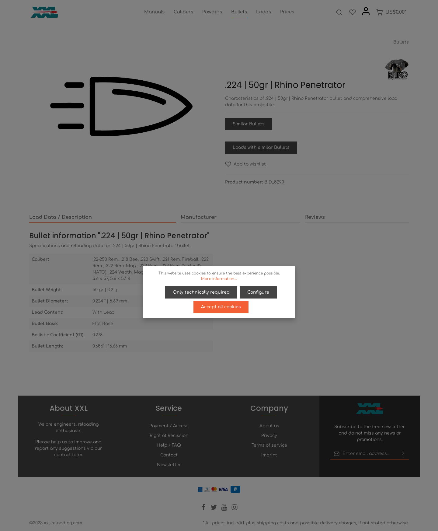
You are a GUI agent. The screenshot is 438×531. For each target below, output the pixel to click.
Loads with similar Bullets (261, 147)
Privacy (269, 435)
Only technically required (201, 292)
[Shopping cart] (391, 12)
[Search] (339, 12)
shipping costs (273, 523)
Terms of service (269, 445)
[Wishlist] (352, 12)
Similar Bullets (249, 124)
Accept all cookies (221, 307)
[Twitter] (214, 509)
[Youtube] (225, 509)
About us (269, 426)
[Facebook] (204, 509)
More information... (219, 279)
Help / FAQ (169, 445)
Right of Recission (169, 435)
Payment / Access (169, 426)
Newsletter (169, 465)
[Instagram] (234, 509)
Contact (169, 455)
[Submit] (403, 454)
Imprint (269, 455)
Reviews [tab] (315, 217)
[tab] (102, 217)
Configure (258, 292)
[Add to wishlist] (245, 164)
